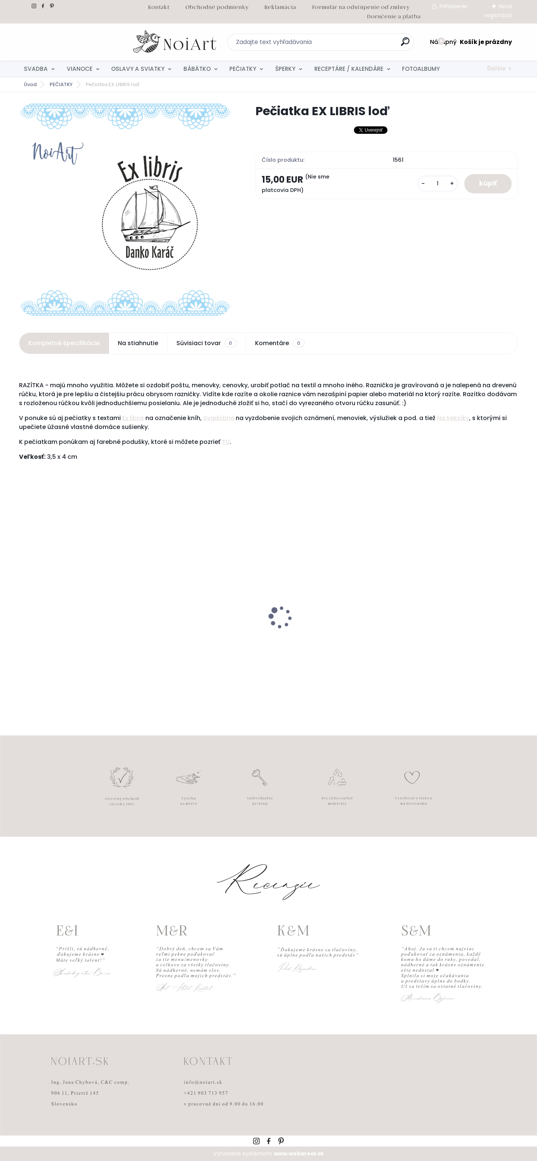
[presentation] (24, 605)
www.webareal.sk (299, 1153)
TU (226, 442)
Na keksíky (453, 418)
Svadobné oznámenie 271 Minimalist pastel (455, 637)
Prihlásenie (453, 6)
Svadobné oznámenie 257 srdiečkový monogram (204, 638)
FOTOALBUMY (421, 69)
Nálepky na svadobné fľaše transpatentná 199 (63, 638)
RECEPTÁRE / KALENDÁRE (348, 69)
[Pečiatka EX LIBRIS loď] (125, 209)
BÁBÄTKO (197, 69)
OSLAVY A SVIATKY (137, 69)
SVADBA (36, 69)
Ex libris (133, 418)
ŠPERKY (285, 69)
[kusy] (437, 183)
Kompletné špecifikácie (64, 343)
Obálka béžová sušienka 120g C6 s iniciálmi (326, 638)
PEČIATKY (242, 69)
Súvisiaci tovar (206, 343)
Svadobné (218, 418)
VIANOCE (79, 69)
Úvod (30, 84)
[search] (349, 44)
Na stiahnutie (138, 343)
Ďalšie (496, 68)
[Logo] (64, 42)
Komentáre (280, 343)
